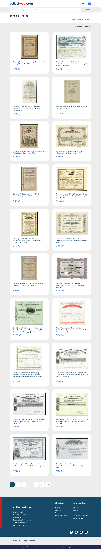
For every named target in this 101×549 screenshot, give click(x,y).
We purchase (59, 513)
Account (76, 513)
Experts (57, 508)
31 (48, 484)
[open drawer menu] (89, 3)
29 (36, 484)
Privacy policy (78, 518)
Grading (76, 510)
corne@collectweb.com (23, 520)
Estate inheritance (61, 515)
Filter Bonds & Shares (81, 19)
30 (42, 484)
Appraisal (58, 510)
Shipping (76, 508)
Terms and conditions (80, 515)
